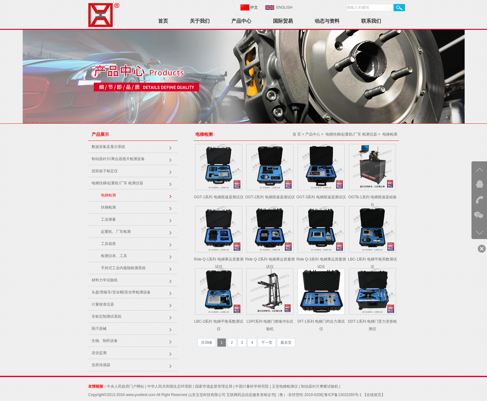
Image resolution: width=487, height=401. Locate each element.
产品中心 (241, 21)
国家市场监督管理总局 (213, 386)
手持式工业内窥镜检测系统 (123, 268)
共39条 (206, 342)
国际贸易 (283, 21)
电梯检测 (108, 195)
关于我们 (200, 21)
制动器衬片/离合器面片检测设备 (118, 159)
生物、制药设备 (105, 341)
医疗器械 (99, 328)
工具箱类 (108, 244)
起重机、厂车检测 (116, 231)
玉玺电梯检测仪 (285, 386)
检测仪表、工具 (114, 256)
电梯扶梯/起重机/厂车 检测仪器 (117, 183)
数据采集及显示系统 (108, 147)
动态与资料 (327, 21)
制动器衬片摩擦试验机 (319, 386)
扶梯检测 (108, 207)
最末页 (286, 342)
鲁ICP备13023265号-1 (343, 395)
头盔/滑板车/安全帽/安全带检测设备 (121, 292)
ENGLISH (284, 7)
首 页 (297, 134)
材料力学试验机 (105, 280)
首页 (163, 21)
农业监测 (99, 353)
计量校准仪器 (103, 304)
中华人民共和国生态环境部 (169, 386)
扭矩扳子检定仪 (105, 171)
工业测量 (108, 219)
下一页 (266, 342)
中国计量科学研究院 (252, 386)
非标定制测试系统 (106, 316)
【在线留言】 (373, 395)
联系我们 (371, 21)
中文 (254, 7)
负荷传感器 (101, 365)
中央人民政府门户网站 (125, 386)
